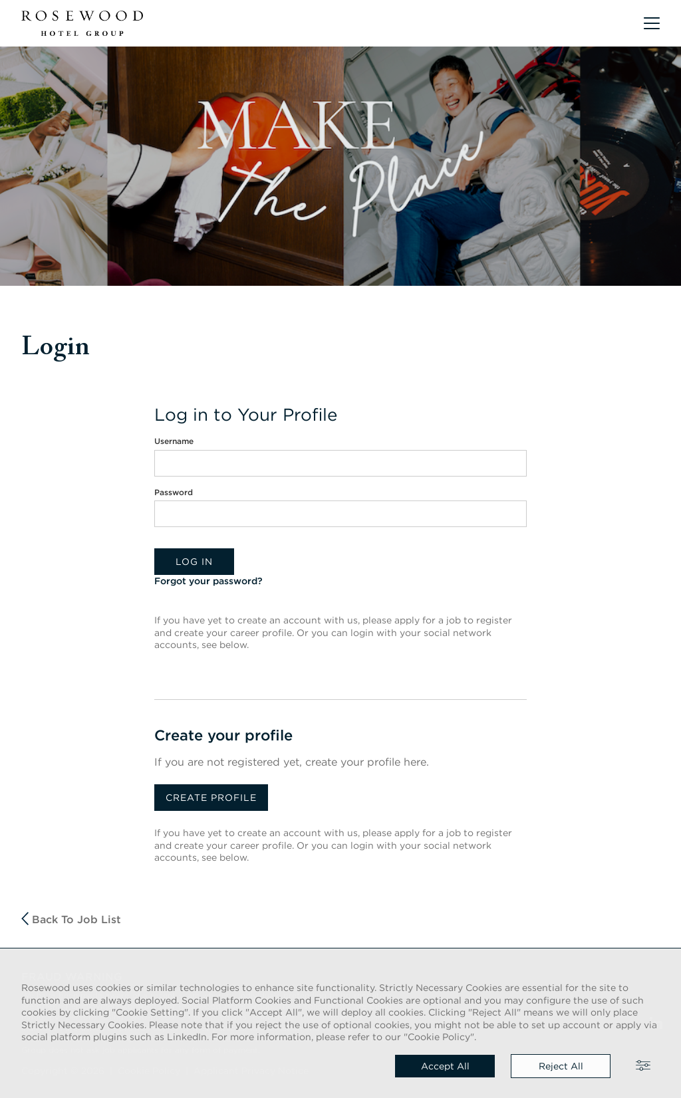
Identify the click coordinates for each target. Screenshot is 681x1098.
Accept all (445, 1066)
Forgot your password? (208, 581)
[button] (651, 23)
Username (174, 441)
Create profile (211, 798)
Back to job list (71, 919)
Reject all (561, 1066)
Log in (194, 562)
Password (173, 492)
